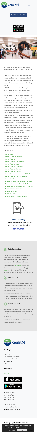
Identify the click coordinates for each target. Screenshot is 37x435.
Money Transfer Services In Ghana (16, 176)
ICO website (17, 265)
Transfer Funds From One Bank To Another (18, 181)
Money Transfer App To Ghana (14, 161)
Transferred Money (11, 191)
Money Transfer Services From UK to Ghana (19, 174)
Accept (22, 430)
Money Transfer (10, 159)
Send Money (18, 219)
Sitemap (6, 373)
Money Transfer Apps (12, 164)
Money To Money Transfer (13, 156)
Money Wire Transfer (11, 179)
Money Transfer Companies (14, 166)
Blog (5, 363)
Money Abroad (9, 154)
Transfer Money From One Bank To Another (19, 186)
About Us (7, 354)
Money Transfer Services (13, 171)
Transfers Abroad (10, 194)
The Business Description (12, 357)
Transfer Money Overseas (13, 189)
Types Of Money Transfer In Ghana (16, 196)
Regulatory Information (11, 359)
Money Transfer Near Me (13, 169)
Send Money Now (19, 15)
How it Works (8, 361)
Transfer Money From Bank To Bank (16, 184)
